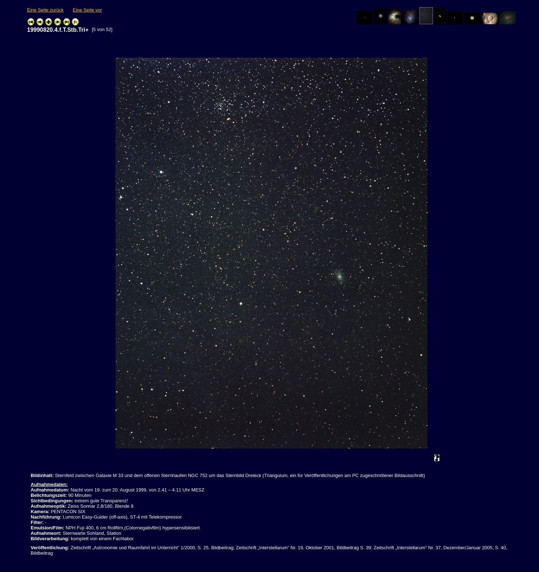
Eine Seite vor (87, 10)
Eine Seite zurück (45, 10)
